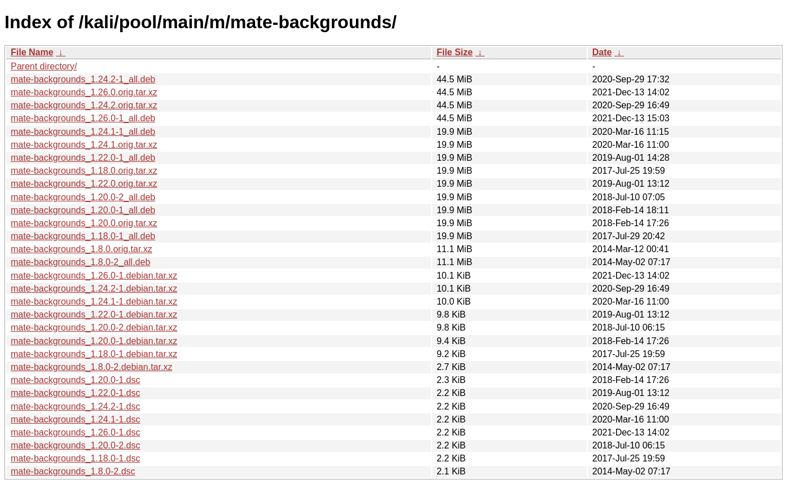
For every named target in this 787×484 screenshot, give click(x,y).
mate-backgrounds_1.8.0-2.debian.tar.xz (91, 367)
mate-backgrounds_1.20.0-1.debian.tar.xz (94, 341)
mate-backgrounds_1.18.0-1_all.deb (83, 236)
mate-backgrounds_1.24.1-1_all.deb (83, 132)
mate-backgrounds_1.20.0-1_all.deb (83, 210)
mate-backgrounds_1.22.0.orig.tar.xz (84, 183)
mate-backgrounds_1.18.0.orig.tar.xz (84, 170)
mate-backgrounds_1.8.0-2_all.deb (80, 262)
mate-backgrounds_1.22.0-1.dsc (75, 393)
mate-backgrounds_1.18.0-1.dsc (75, 458)
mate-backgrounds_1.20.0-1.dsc (75, 380)
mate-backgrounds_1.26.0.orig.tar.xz (84, 92)
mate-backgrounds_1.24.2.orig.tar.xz (84, 105)
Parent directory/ (44, 66)
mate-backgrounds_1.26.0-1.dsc (75, 432)
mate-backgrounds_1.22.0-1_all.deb (83, 157)
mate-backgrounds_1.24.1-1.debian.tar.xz (94, 301)
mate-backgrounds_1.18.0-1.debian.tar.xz (94, 354)
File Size (455, 52)
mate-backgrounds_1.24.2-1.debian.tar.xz (94, 288)
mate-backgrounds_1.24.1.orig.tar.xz (84, 144)
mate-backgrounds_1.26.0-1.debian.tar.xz (94, 275)
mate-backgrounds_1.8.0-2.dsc (73, 471)
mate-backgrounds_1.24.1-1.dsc (75, 419)
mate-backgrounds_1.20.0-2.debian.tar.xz (94, 327)
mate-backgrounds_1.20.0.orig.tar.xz (84, 223)
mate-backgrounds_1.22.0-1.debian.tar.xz (94, 314)
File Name (32, 52)
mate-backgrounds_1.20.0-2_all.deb (83, 197)
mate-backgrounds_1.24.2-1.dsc (75, 406)
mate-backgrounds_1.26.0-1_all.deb (83, 118)
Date (602, 52)
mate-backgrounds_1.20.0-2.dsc (75, 445)
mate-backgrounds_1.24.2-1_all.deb (83, 79)
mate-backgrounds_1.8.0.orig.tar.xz (81, 249)
